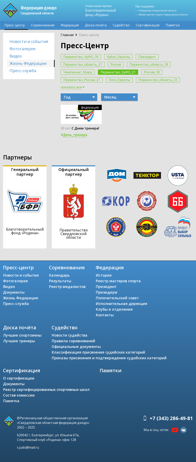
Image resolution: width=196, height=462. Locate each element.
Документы (13, 292)
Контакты (105, 314)
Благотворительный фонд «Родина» (100, 10)
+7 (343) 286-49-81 (171, 418)
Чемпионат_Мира (77, 72)
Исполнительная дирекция (121, 303)
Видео (16, 56)
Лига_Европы (119, 80)
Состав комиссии (19, 395)
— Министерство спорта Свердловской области (161, 14)
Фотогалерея (22, 48)
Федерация (70, 25)
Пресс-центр (14, 25)
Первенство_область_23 (158, 80)
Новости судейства (69, 335)
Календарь (59, 275)
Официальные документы (76, 346)
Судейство (121, 25)
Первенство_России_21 (81, 80)
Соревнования (42, 25)
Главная (67, 35)
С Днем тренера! (85, 128)
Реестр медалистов (67, 286)
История (104, 275)
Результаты (60, 280)
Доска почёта (96, 25)
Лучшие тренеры (19, 340)
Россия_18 (152, 72)
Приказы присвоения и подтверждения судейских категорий (109, 357)
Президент (147, 57)
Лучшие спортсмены (22, 335)
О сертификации (18, 378)
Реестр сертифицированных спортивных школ (46, 389)
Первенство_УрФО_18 (80, 57)
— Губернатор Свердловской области (155, 10)
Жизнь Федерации (28, 63)
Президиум (106, 292)
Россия (115, 64)
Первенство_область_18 (148, 64)
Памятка (11, 400)
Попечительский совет (117, 297)
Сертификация (147, 25)
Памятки (173, 25)
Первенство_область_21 (82, 64)
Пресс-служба (23, 70)
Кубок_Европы (118, 57)
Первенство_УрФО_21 (118, 72)
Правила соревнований (73, 340)
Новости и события (29, 41)
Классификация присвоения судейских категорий (98, 352)
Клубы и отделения (114, 309)
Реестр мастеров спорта (118, 280)
